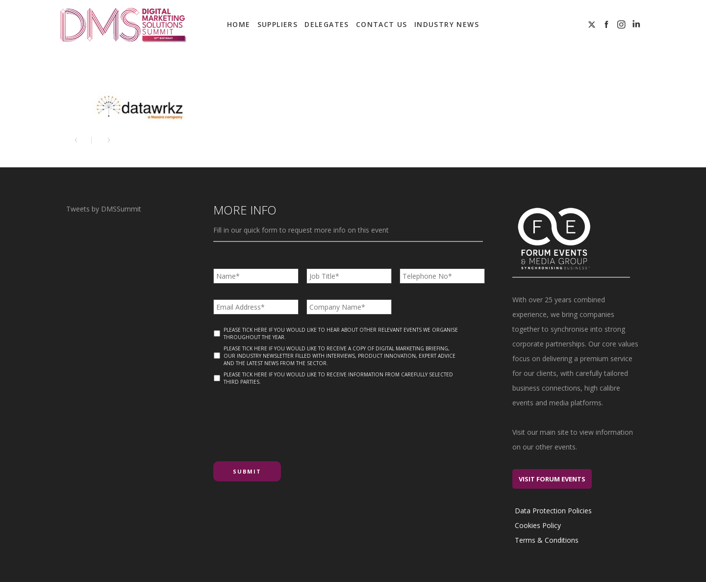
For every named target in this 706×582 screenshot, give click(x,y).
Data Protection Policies (553, 510)
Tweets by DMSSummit (103, 208)
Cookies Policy (538, 525)
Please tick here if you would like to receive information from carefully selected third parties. (338, 378)
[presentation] (287, 419)
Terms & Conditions (547, 540)
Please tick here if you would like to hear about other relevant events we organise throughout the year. (341, 333)
